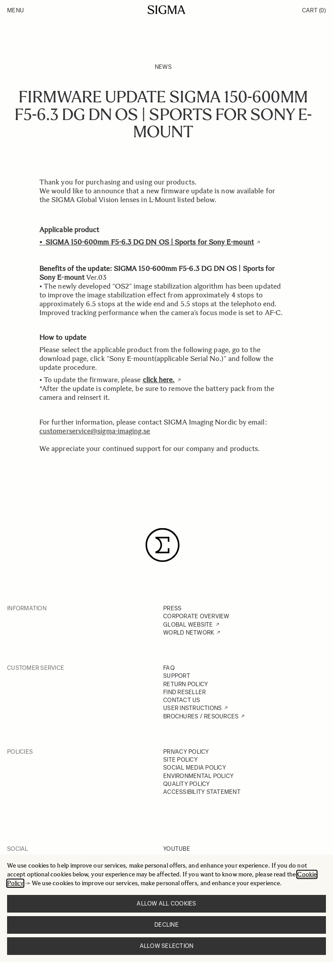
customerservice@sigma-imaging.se (94, 431)
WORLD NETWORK (188, 632)
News (163, 67)
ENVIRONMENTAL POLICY (198, 776)
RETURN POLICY (185, 684)
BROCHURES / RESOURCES (200, 716)
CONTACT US (181, 700)
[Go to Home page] (166, 9)
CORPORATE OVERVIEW (196, 616)
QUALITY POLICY (186, 784)
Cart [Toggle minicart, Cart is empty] (314, 10)
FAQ (169, 668)
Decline (166, 924)
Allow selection (167, 946)
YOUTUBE (176, 849)
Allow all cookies (166, 903)
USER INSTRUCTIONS (192, 708)
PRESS (172, 608)
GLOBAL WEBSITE (188, 624)
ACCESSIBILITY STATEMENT (202, 792)
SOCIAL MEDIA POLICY (194, 767)
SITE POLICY (180, 759)
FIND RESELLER (184, 692)
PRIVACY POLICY (186, 751)
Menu (15, 10)
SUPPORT (176, 676)
